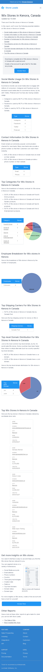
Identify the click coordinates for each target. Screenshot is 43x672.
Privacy (25, 653)
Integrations (5, 640)
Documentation (6, 657)
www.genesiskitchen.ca (20, 454)
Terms (25, 657)
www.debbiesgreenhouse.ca (21, 428)
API (2, 643)
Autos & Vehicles (6, 241)
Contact (25, 636)
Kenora (14, 433)
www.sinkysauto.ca (18, 481)
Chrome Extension (27, 2)
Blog (24, 643)
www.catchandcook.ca (19, 507)
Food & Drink (8, 224)
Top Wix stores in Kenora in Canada (16, 53)
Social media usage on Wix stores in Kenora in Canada (22, 32)
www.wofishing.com (18, 533)
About (25, 633)
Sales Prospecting (7, 633)
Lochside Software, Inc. (9, 668)
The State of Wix (9, 620)
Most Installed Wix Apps (12, 623)
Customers (26, 640)
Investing (4, 636)
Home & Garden (6, 228)
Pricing (3, 653)
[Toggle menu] (40, 8)
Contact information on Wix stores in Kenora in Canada (22, 34)
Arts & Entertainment (8, 236)
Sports (6, 233)
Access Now (21, 71)
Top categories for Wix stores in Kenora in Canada (21, 37)
